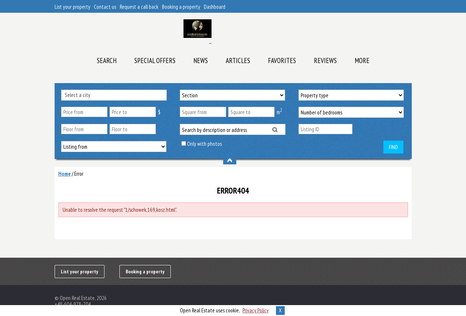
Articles (238, 60)
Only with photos (204, 143)
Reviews (325, 60)
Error (78, 173)
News (200, 60)
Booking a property (181, 6)
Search (106, 60)
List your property (72, 6)
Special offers (154, 60)
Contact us (105, 6)
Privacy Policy (255, 310)
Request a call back (139, 6)
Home (64, 173)
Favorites (282, 60)
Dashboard (214, 6)
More (362, 60)
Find (393, 147)
